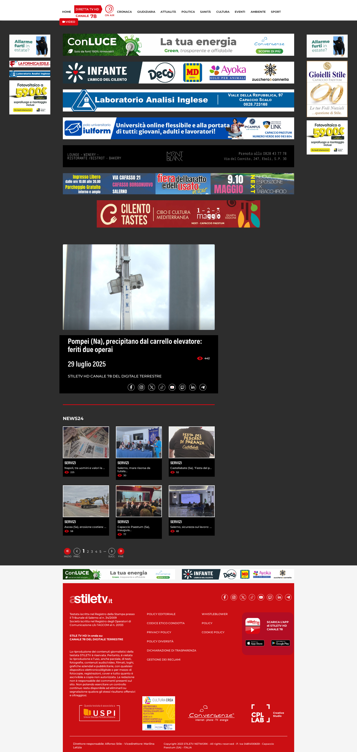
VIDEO (68, 21)
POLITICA (188, 11)
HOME (66, 11)
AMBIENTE (258, 11)
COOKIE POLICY (213, 632)
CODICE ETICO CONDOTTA (166, 623)
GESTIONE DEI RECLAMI (164, 659)
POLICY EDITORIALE (161, 614)
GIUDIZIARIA (146, 11)
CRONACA (124, 11)
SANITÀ (205, 11)
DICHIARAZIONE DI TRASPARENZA (171, 650)
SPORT (276, 11)
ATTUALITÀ (168, 11)
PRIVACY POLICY (159, 632)
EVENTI (240, 11)
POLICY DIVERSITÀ (160, 641)
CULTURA (223, 11)
